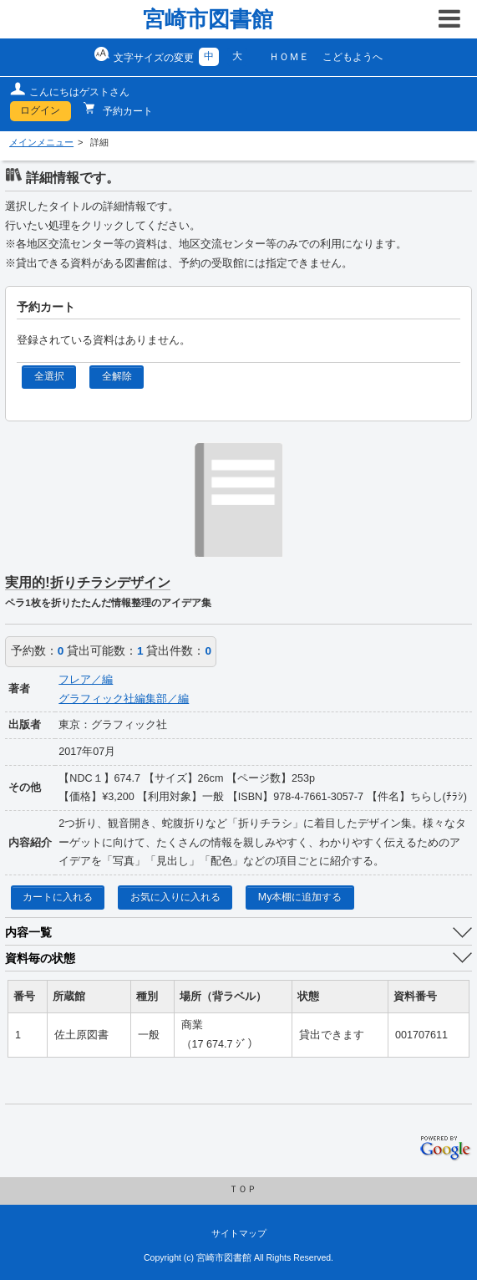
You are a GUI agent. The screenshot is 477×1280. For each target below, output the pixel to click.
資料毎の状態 (40, 958)
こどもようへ (352, 57)
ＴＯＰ (242, 1189)
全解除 (117, 376)
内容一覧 (28, 932)
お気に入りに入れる (175, 897)
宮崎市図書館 (208, 19)
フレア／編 (85, 680)
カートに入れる (58, 897)
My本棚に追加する (300, 897)
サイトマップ (238, 1233)
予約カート (126, 111)
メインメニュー (41, 142)
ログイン (40, 110)
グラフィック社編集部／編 (123, 699)
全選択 (49, 376)
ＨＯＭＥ (289, 57)
